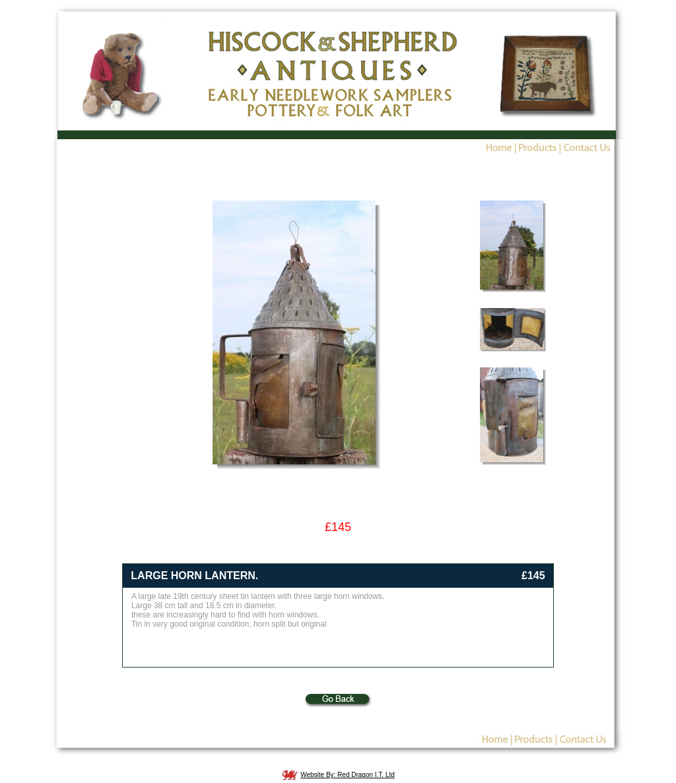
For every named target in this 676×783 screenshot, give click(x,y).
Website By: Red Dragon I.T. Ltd (347, 774)
